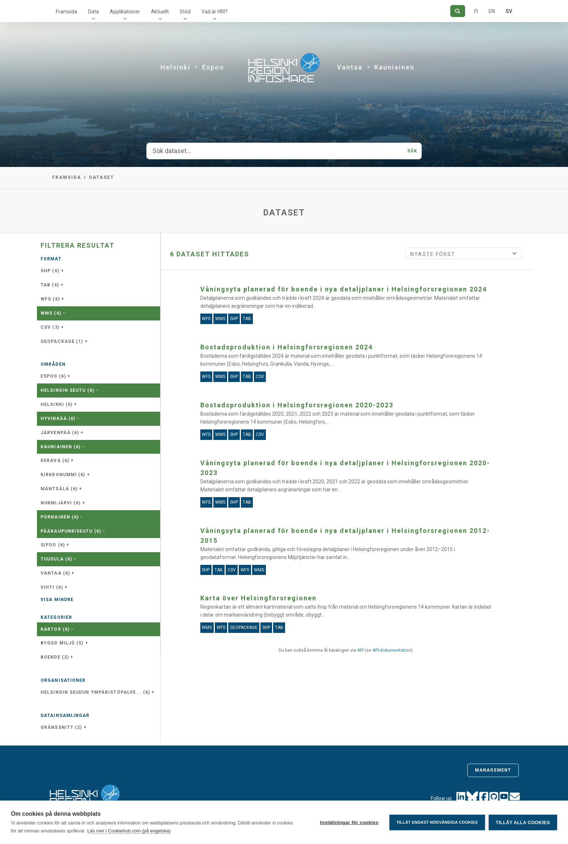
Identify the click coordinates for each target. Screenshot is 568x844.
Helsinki (175, 67)
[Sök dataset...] (274, 151)
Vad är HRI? (214, 11)
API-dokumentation (391, 650)
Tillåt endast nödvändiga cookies (436, 822)
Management (493, 770)
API (360, 650)
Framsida (66, 11)
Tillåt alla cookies (523, 822)
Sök (412, 151)
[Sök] (457, 11)
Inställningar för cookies (349, 822)
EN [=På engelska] (492, 11)
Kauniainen (394, 67)
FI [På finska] (476, 11)
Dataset (101, 177)
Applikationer (125, 11)
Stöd (185, 11)
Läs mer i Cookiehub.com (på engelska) (129, 830)
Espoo (213, 67)
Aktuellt (160, 11)
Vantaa (350, 67)
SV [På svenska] (509, 11)
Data (93, 11)
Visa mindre (57, 599)
